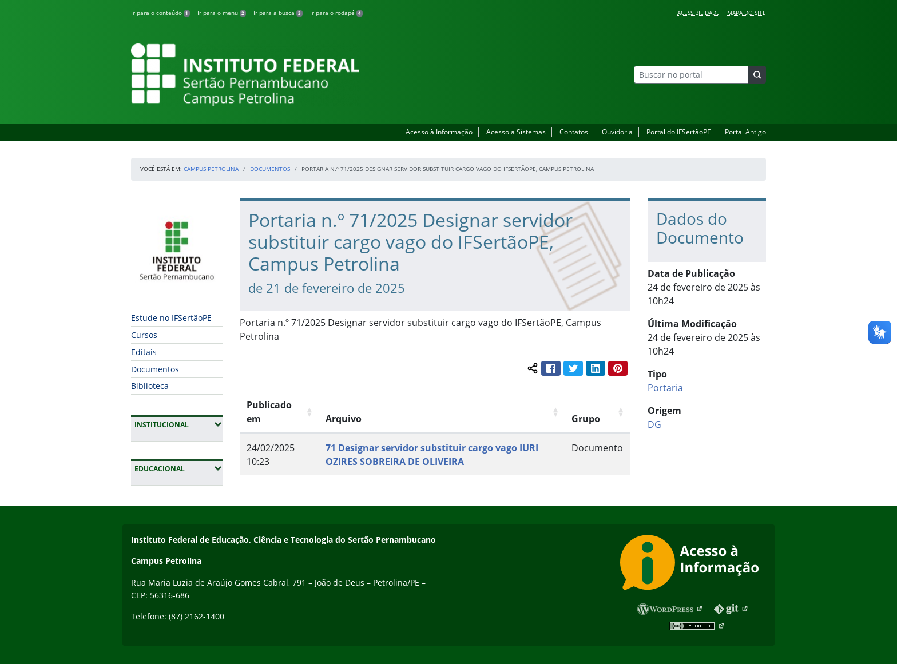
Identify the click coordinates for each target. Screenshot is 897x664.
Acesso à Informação (439, 132)
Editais (144, 352)
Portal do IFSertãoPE (678, 132)
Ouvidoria (617, 132)
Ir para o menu (221, 13)
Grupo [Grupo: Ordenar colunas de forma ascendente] (585, 418)
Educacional (178, 468)
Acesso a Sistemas (516, 132)
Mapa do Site (746, 13)
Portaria (665, 387)
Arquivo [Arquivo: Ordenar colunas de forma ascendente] (344, 418)
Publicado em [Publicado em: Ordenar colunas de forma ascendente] (269, 412)
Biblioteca (150, 385)
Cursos (144, 334)
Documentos (270, 169)
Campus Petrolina (211, 169)
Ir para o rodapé (336, 13)
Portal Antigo (745, 132)
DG (654, 424)
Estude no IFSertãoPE (171, 317)
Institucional (178, 424)
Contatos (573, 132)
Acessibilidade (698, 13)
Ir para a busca (278, 13)
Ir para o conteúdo (160, 13)
